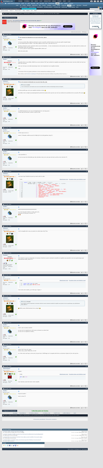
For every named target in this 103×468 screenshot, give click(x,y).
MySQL (54, 5)
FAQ (32, 1)
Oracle (69, 5)
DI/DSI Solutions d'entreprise (14, 3)
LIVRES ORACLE (71, 7)
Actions (11, 10)
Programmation (51, 3)
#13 (86, 322)
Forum (5, 13)
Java (37, 3)
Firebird (44, 5)
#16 (86, 388)
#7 (86, 171)
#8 (86, 204)
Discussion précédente (39, 419)
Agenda (27, 10)
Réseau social (17, 10)
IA (25, 3)
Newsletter (47, 1)
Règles (35, 10)
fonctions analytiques (31, 74)
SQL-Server (79, 5)
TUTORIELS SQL (57, 7)
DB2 (40, 5)
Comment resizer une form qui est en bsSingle (13, 431)
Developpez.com (77, 449)
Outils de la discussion (75, 32)
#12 (86, 295)
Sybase (73, 5)
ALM (29, 3)
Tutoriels (26, 1)
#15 (86, 366)
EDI (46, 3)
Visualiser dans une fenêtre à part (77, 179)
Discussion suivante (51, 419)
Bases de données (13, 13)
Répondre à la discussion (9, 17)
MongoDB (85, 5)
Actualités (15, 413)
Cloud (22, 3)
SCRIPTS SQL (64, 7)
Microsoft (33, 3)
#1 (86, 34)
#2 (86, 57)
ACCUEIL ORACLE (23, 7)
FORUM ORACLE (32, 7)
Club (69, 1)
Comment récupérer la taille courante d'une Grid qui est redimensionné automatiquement (23, 434)
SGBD (57, 3)
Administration (26, 13)
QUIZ (77, 7)
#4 (86, 105)
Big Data (29, 5)
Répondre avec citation (75, 54)
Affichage (84, 32)
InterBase (49, 5)
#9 (86, 226)
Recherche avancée (98, 10)
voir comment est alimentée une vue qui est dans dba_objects (26, 20)
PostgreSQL (63, 5)
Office (61, 3)
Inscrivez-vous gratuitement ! (29, 8)
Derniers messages (4, 10)
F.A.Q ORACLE (40, 7)
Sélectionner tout (64, 179)
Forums (20, 1)
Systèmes (71, 3)
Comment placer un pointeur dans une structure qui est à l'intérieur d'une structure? (22, 440)
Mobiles (66, 3)
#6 (86, 149)
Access (24, 5)
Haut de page (84, 449)
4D (20, 5)
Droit (64, 1)
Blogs (36, 1)
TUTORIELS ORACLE (48, 7)
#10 (86, 252)
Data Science (34, 5)
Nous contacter (71, 449)
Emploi (54, 1)
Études (59, 1)
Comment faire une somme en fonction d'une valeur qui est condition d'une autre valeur (22, 437)
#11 (86, 275)
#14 (86, 344)
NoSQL (58, 5)
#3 (86, 79)
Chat (40, 1)
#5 (86, 127)
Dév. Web (42, 3)
